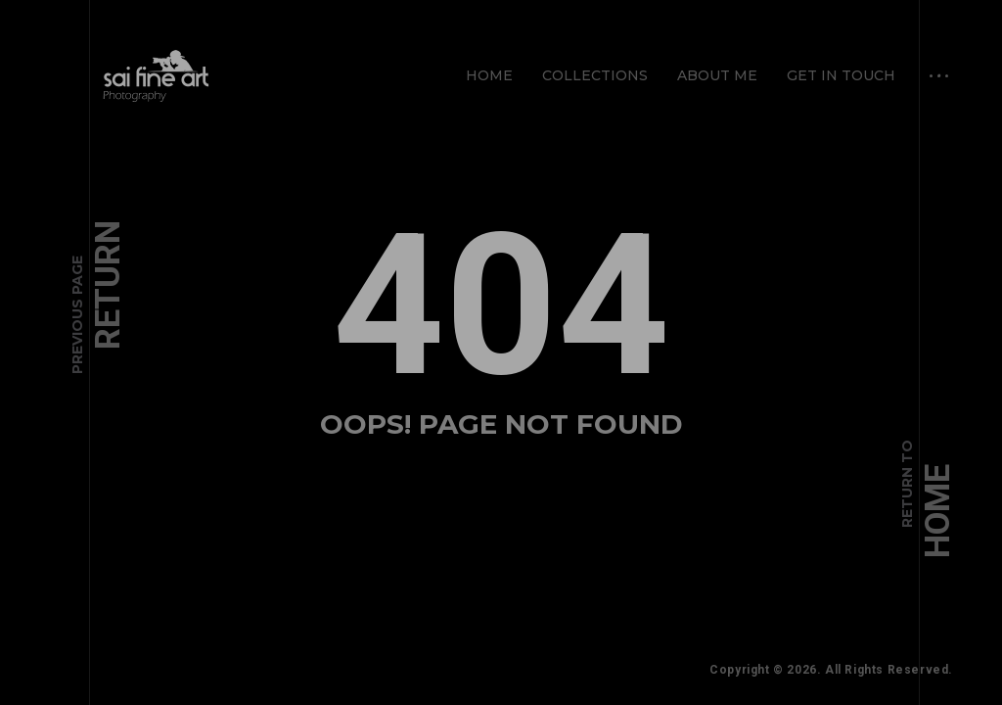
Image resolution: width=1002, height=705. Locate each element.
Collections (595, 75)
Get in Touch (841, 75)
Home (489, 75)
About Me (717, 75)
